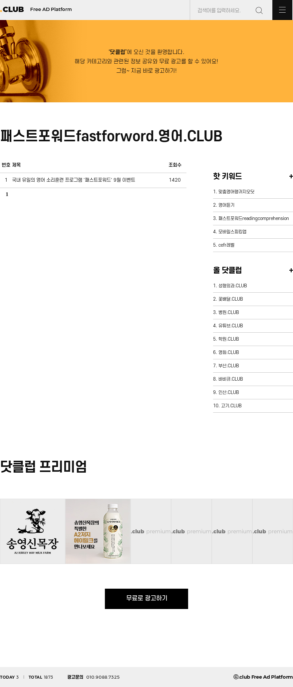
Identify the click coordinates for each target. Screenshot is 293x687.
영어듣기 (226, 205)
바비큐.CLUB (230, 379)
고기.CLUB (231, 405)
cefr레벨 (226, 245)
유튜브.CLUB (230, 325)
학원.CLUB (228, 339)
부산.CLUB (228, 365)
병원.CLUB (228, 312)
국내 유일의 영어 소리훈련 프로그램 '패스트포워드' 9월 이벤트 (73, 180)
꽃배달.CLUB (230, 299)
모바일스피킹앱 (232, 231)
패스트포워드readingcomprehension (253, 218)
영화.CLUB (228, 352)
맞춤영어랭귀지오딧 (236, 191)
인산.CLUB (228, 392)
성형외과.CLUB (232, 285)
